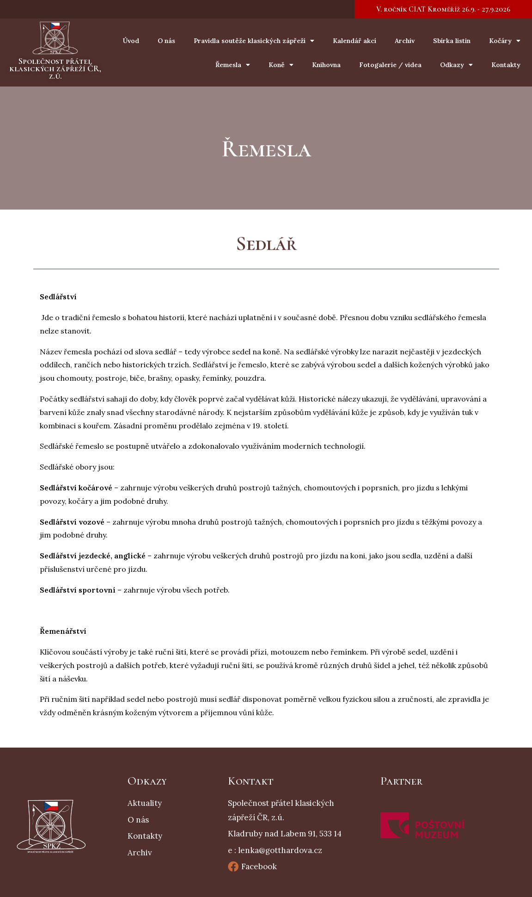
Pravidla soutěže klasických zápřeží (254, 41)
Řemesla (232, 65)
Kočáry (504, 41)
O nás (166, 41)
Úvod (131, 41)
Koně (281, 65)
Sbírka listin (452, 41)
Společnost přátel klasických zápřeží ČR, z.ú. (55, 68)
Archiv (405, 41)
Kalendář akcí (354, 41)
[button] (443, 9)
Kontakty (505, 65)
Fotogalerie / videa (390, 65)
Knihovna (326, 65)
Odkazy (456, 65)
